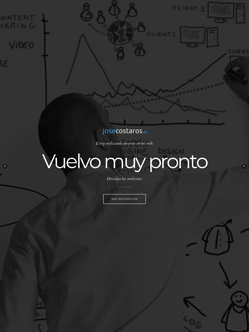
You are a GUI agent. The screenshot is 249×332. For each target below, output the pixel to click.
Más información (124, 199)
